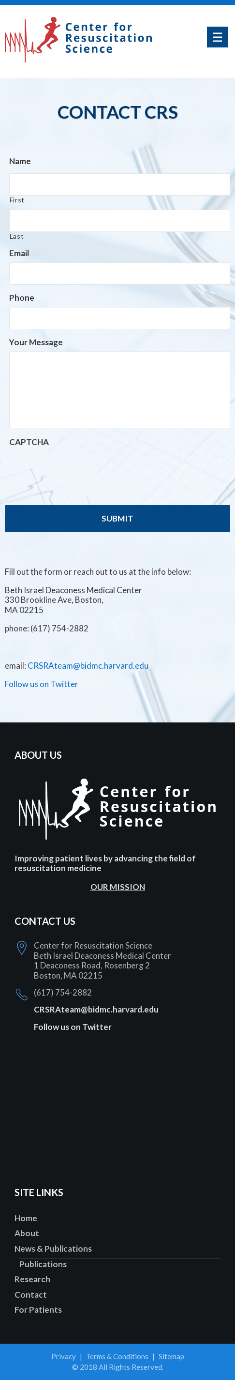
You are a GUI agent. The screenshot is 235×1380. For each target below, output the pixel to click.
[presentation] (82, 471)
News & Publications (53, 1248)
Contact (31, 1294)
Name (20, 161)
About (27, 1233)
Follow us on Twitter (41, 684)
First (17, 200)
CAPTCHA (29, 442)
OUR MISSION (117, 887)
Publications (43, 1264)
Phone (21, 297)
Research (32, 1279)
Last (17, 236)
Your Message (36, 342)
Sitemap (171, 1356)
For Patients (38, 1309)
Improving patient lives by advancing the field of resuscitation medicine (105, 863)
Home (26, 1218)
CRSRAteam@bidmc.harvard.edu (88, 665)
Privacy (63, 1356)
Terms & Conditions (117, 1356)
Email (19, 253)
